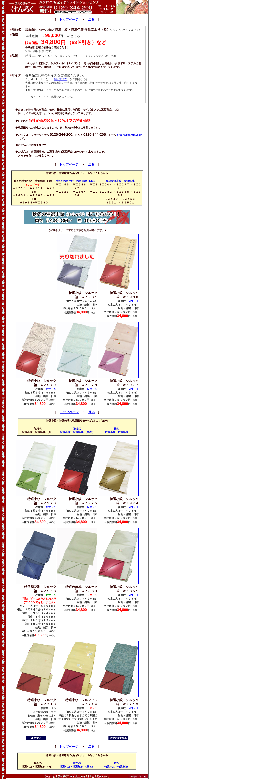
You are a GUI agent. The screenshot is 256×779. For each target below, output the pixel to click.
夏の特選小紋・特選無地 (120, 180)
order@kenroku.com (129, 134)
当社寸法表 (60, 79)
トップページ (68, 19)
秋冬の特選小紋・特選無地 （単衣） (77, 180)
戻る (91, 19)
